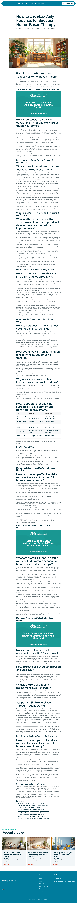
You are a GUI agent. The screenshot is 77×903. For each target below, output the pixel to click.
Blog (39, 3)
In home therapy (43, 883)
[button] (24, 3)
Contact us (43, 3)
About (40, 881)
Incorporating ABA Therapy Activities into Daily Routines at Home (33, 811)
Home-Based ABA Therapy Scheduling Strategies (30, 812)
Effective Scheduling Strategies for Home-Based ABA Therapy (33, 803)
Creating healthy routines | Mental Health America (29, 807)
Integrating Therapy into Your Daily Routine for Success (31, 809)
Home (40, 878)
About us (18, 3)
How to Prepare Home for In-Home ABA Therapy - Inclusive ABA (33, 805)
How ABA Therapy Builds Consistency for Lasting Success (32, 816)
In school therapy (43, 886)
